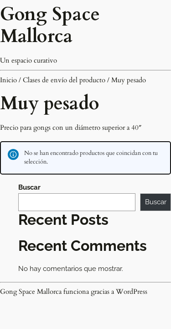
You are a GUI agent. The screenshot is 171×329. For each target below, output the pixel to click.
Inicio (8, 80)
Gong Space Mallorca (50, 25)
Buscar (29, 187)
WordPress (131, 291)
